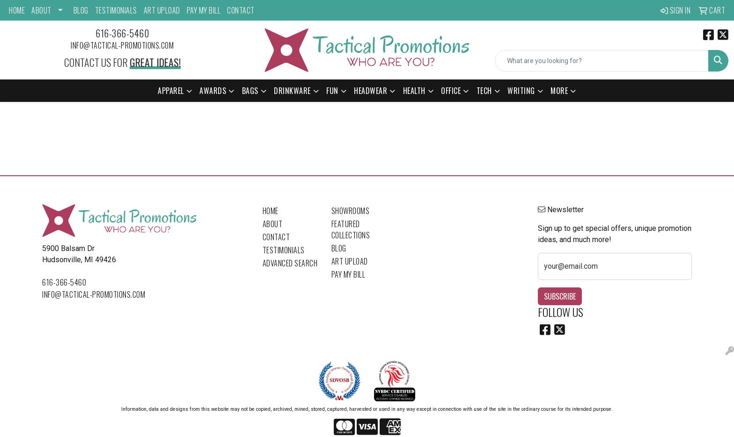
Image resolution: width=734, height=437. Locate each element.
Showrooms (350, 210)
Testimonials (116, 10)
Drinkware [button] (292, 90)
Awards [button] (212, 90)
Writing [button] (521, 90)
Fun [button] (332, 90)
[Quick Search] (602, 61)
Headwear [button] (370, 90)
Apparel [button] (171, 90)
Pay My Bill (204, 10)
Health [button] (414, 90)
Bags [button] (250, 90)
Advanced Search (290, 263)
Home (17, 10)
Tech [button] (484, 90)
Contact (241, 10)
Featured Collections (350, 229)
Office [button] (451, 90)
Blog (80, 10)
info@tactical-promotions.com (122, 45)
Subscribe (560, 296)
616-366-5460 (122, 33)
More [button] (559, 90)
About (41, 10)
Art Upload (162, 10)
